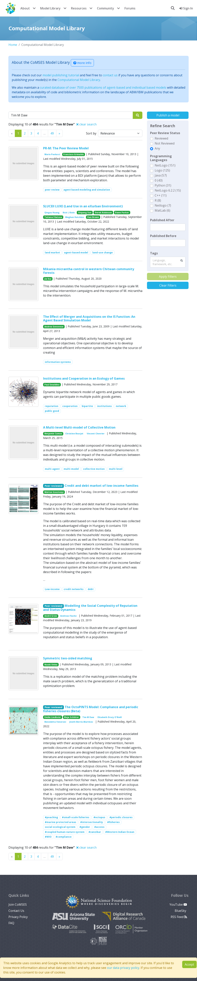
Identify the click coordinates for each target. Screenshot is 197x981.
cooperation (70, 406)
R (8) (158, 200)
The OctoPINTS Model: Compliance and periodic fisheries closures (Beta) (90, 709)
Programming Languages (161, 158)
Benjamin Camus (53, 433)
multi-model (71, 469)
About (25, 8)
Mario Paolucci (52, 154)
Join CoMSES (17, 904)
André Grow (50, 615)
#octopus (99, 817)
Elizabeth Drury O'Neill (110, 717)
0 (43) (159, 180)
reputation (51, 406)
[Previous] (59, 133)
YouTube (178, 904)
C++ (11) (161, 195)
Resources (79, 8)
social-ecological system (60, 827)
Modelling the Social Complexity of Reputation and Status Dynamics (90, 608)
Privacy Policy (18, 917)
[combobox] (167, 262)
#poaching (51, 817)
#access (99, 827)
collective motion (94, 469)
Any (157, 148)
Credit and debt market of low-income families (101, 485)
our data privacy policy (123, 968)
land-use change (102, 252)
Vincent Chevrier (95, 433)
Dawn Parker (122, 212)
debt (90, 589)
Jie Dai (47, 278)
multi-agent (52, 469)
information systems (58, 362)
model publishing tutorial (61, 75)
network (121, 406)
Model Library (50, 8)
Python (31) (163, 185)
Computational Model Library (79, 80)
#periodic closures (121, 817)
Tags (154, 253)
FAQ (11, 923)
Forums (129, 8)
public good (52, 411)
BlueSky (181, 911)
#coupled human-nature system (64, 832)
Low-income (52, 589)
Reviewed (161, 138)
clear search (86, 124)
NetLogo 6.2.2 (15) (168, 190)
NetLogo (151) (165, 165)
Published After (162, 220)
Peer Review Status (165, 133)
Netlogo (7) (163, 205)
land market (52, 252)
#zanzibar (94, 832)
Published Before (163, 236)
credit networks (73, 589)
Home (12, 45)
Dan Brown (93, 217)
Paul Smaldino (51, 384)
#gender (84, 827)
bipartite (87, 406)
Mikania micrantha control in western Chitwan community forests (88, 271)
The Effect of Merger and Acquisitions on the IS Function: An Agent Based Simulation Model (89, 318)
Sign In (186, 8)
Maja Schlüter (71, 717)
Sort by (91, 133)
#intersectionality (91, 822)
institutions (104, 406)
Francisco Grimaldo (73, 154)
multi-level (115, 469)
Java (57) (161, 175)
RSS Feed (179, 917)
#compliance (64, 836)
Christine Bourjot (74, 433)
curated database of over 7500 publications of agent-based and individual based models (103, 87)
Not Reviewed (164, 143)
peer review (52, 189)
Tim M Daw (88, 717)
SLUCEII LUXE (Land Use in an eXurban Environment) (83, 206)
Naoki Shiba (50, 664)
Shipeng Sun (84, 212)
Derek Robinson (103, 212)
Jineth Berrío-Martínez (81, 721)
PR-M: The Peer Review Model (66, 148)
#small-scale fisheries (75, 817)
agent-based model (76, 252)
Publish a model (167, 115)
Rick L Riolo (69, 212)
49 (52, 133)
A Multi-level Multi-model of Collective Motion (79, 427)
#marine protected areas (60, 822)
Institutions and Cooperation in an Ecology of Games (84, 378)
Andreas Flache (68, 615)
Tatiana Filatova (53, 217)
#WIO (48, 836)
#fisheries (113, 822)
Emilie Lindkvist (52, 717)
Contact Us (16, 911)
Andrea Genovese (53, 326)
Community (105, 8)
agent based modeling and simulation (86, 189)
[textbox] (167, 227)
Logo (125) (162, 170)
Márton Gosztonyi (53, 492)
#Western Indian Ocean (119, 832)
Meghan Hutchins (74, 217)
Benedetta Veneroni (55, 721)
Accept (189, 964)
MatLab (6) (162, 210)
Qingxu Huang (51, 212)
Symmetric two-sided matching (67, 658)
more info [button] (82, 63)
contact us (110, 75)
